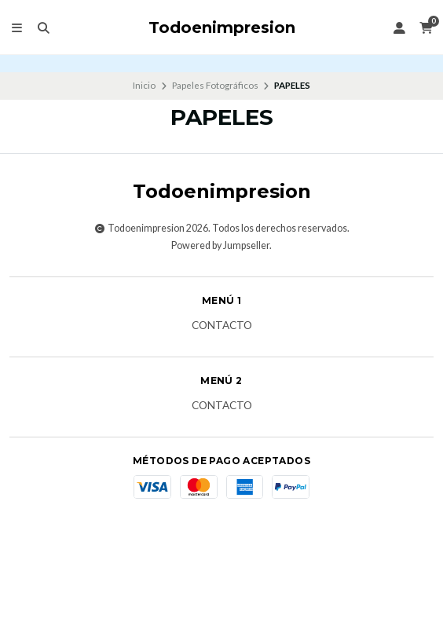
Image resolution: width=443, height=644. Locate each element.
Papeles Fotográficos (215, 85)
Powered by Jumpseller (220, 245)
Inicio (144, 85)
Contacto (222, 325)
